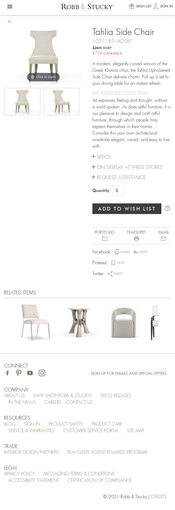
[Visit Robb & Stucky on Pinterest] (18, 374)
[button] (10, 6)
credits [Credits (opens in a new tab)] (159, 497)
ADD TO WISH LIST (127, 209)
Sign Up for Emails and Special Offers (129, 373)
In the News (22, 402)
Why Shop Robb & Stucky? (63, 396)
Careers (53, 402)
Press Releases (116, 396)
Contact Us (79, 402)
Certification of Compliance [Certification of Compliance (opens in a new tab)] (100, 480)
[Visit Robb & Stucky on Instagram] (42, 374)
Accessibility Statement (33, 480)
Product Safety (66, 424)
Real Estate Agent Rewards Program (107, 452)
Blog (9, 424)
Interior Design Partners (31, 452)
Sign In (32, 424)
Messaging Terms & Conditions (79, 474)
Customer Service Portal (90, 431)
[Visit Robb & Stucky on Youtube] (30, 374)
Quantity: (101, 190)
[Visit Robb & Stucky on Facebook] (7, 374)
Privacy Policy (19, 474)
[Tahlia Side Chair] (36, 323)
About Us (14, 396)
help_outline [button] (167, 208)
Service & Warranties (31, 431)
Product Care (107, 424)
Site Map (135, 431)
